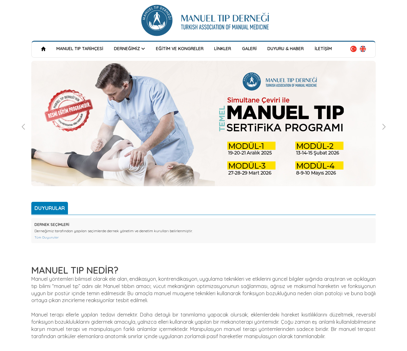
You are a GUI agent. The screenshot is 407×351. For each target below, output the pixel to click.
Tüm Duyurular (46, 237)
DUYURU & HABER (285, 48)
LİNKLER (222, 48)
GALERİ (249, 48)
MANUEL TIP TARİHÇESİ (79, 48)
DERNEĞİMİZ (129, 48)
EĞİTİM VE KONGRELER (180, 48)
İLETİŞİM (323, 48)
